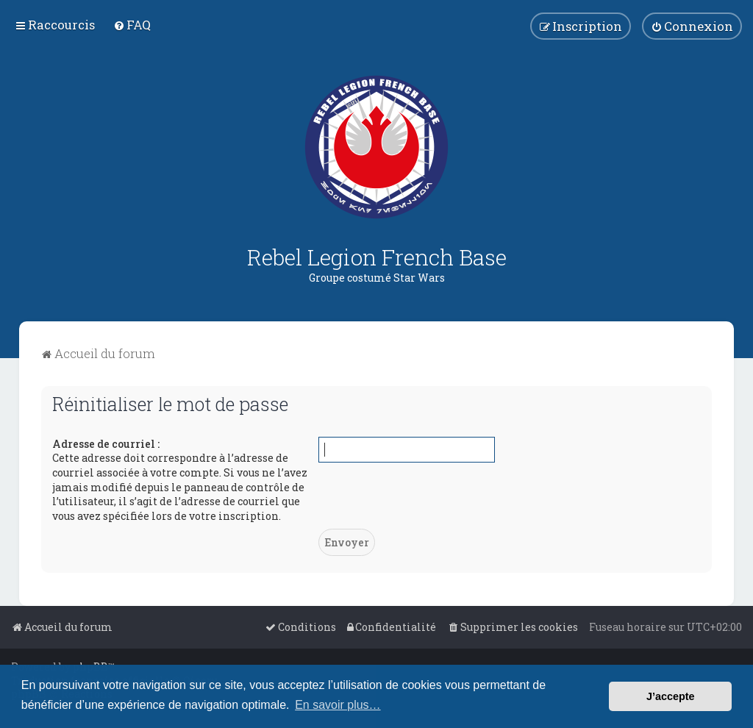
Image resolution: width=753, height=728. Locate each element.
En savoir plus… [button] (338, 705)
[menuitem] (132, 25)
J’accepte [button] (670, 696)
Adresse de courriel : (106, 444)
